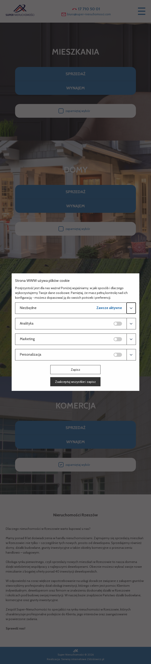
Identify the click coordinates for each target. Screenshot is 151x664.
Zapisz (75, 370)
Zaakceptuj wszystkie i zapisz (75, 382)
